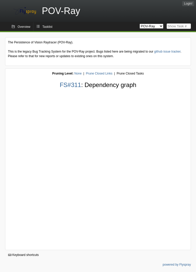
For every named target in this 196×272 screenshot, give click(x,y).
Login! (188, 3)
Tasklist (47, 27)
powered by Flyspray (177, 264)
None (78, 73)
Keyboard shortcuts (23, 255)
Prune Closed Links (99, 73)
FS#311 (70, 84)
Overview (24, 27)
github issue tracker (167, 51)
